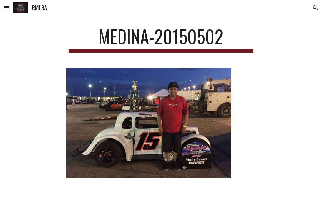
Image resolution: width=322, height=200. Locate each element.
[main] (161, 39)
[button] (6, 7)
